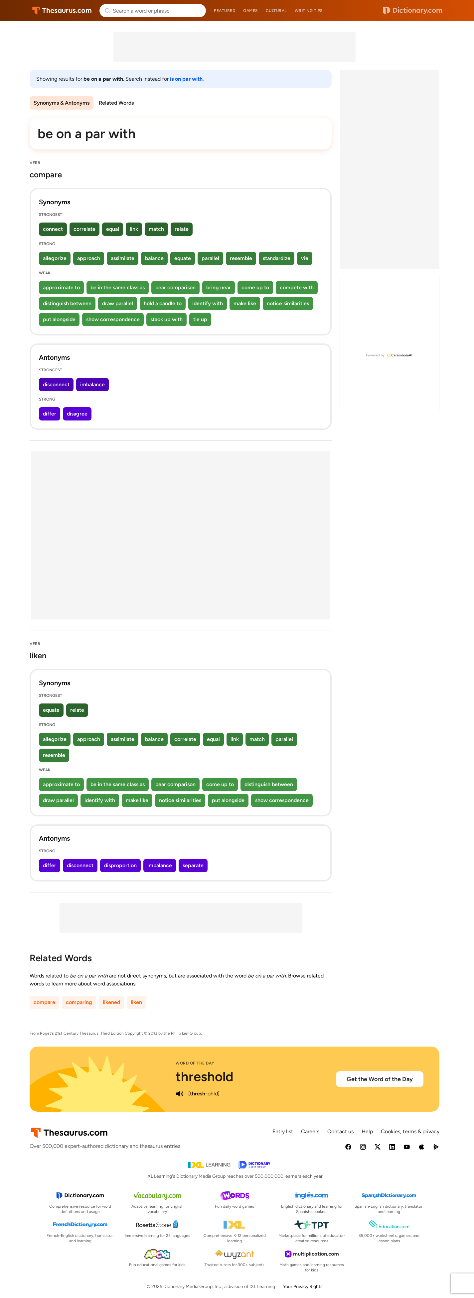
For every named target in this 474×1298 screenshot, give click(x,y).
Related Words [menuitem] (116, 103)
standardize (276, 258)
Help (367, 1131)
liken (136, 1002)
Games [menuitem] (250, 10)
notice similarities (288, 303)
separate (193, 865)
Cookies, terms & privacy (410, 1131)
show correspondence (113, 319)
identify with (207, 303)
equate (182, 258)
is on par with (186, 79)
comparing (79, 1002)
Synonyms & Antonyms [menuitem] (61, 103)
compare (44, 1002)
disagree (77, 414)
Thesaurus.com (62, 10)
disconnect (56, 384)
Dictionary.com (412, 11)
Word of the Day (195, 1063)
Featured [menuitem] (224, 10)
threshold (205, 1076)
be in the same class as (117, 287)
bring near (218, 287)
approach (88, 258)
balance (154, 258)
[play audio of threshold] (180, 1094)
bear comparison (175, 287)
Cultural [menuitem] (276, 10)
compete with (297, 287)
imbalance (92, 384)
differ (49, 414)
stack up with (166, 319)
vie (304, 258)
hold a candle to (163, 303)
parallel (210, 258)
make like (245, 303)
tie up (200, 319)
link (134, 229)
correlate (84, 229)
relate (182, 229)
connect (53, 229)
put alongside (59, 319)
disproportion (120, 865)
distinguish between (67, 303)
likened (111, 1002)
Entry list (282, 1131)
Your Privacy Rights (303, 1286)
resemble (241, 258)
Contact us (340, 1131)
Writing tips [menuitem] (309, 10)
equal (112, 229)
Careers (310, 1131)
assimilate (122, 258)
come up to (255, 287)
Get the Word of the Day (380, 1079)
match (156, 229)
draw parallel (117, 303)
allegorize (55, 258)
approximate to (61, 287)
